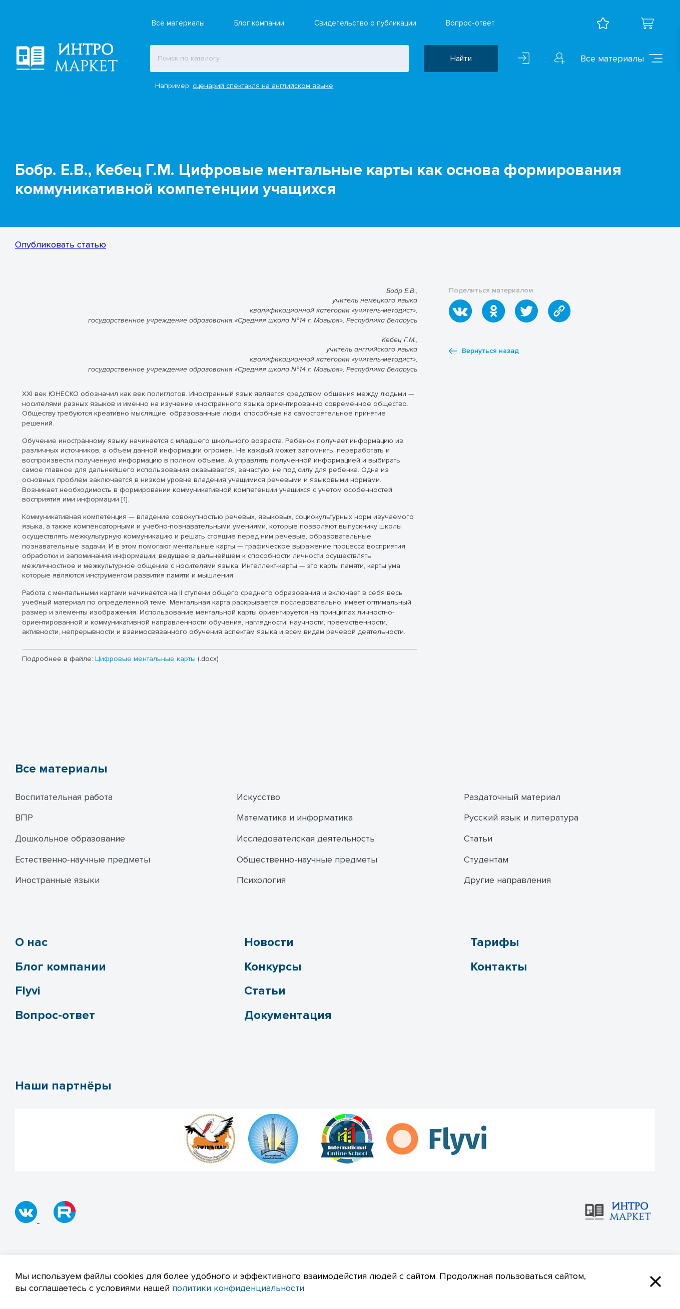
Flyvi (27, 991)
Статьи (478, 838)
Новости (269, 942)
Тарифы (494, 942)
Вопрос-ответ (470, 23)
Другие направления (507, 880)
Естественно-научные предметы (82, 859)
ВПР (24, 817)
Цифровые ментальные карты (145, 658)
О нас (31, 942)
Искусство (258, 797)
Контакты (498, 967)
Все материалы (178, 23)
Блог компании (259, 23)
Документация (288, 1015)
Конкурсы (272, 967)
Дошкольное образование (70, 838)
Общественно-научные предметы (307, 859)
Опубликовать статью (60, 244)
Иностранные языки (57, 880)
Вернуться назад (484, 351)
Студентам (486, 859)
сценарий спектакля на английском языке (263, 86)
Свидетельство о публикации (365, 23)
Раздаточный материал (512, 797)
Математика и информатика (295, 817)
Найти (461, 59)
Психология (261, 880)
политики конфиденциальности (238, 1288)
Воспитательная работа (64, 797)
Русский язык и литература (521, 817)
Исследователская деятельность (306, 838)
